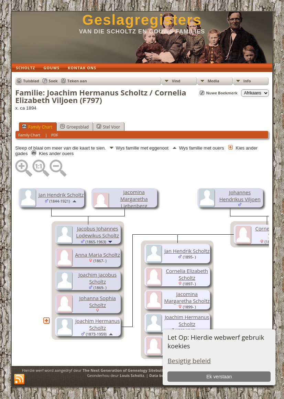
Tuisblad (31, 80)
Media (213, 80)
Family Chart (37, 127)
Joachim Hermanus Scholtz (97, 324)
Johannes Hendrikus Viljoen (240, 196)
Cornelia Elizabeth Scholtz (187, 274)
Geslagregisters (142, 20)
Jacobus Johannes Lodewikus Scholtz (97, 232)
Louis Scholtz (132, 375)
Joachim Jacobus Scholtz (97, 278)
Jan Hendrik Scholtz (61, 194)
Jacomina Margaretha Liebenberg (134, 198)
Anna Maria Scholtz (97, 254)
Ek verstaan (219, 376)
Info (247, 80)
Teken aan (77, 80)
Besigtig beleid (189, 360)
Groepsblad (74, 127)
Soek (53, 80)
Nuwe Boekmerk (222, 92)
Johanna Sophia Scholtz (97, 301)
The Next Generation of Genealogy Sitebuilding (127, 370)
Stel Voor (108, 127)
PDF (54, 134)
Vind (176, 80)
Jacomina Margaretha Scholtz (187, 297)
